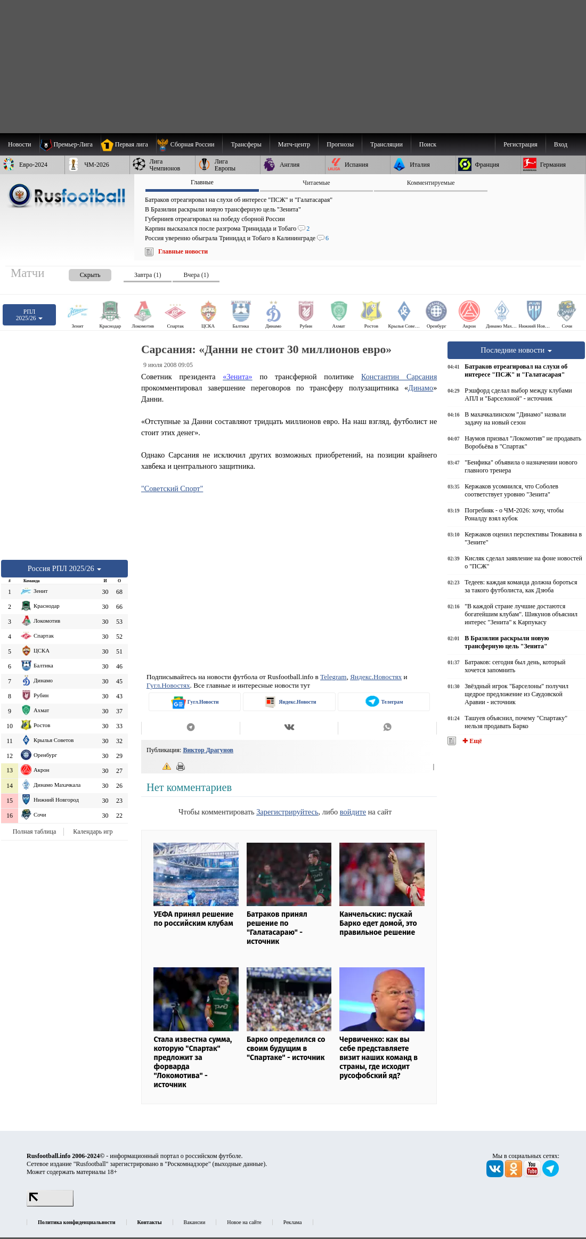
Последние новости (516, 350)
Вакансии (195, 1222)
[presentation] (79, 273)
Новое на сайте (244, 1222)
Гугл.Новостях (168, 685)
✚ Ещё (471, 741)
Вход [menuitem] (560, 144)
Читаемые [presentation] (316, 182)
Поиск (427, 144)
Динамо (420, 388)
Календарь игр (92, 831)
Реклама (292, 1222)
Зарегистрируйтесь (287, 812)
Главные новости (183, 251)
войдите (353, 812)
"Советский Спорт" (172, 488)
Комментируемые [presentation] (431, 182)
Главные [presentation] (202, 182)
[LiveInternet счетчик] (50, 1204)
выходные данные (239, 1164)
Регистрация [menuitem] (520, 144)
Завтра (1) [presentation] (147, 275)
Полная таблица (34, 831)
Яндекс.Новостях (376, 677)
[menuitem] (189, 144)
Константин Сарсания (399, 376)
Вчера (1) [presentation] (195, 275)
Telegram (333, 677)
